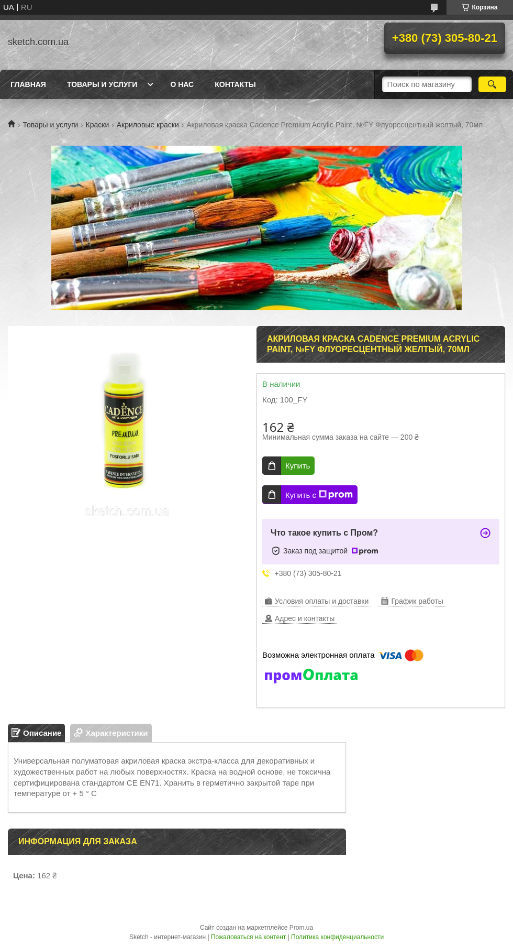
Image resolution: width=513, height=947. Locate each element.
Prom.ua (301, 927)
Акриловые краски (148, 125)
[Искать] (492, 84)
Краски (97, 125)
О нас (182, 84)
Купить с (319, 494)
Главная (28, 84)
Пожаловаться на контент (248, 937)
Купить (297, 465)
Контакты (235, 84)
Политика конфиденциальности (337, 937)
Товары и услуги (102, 84)
